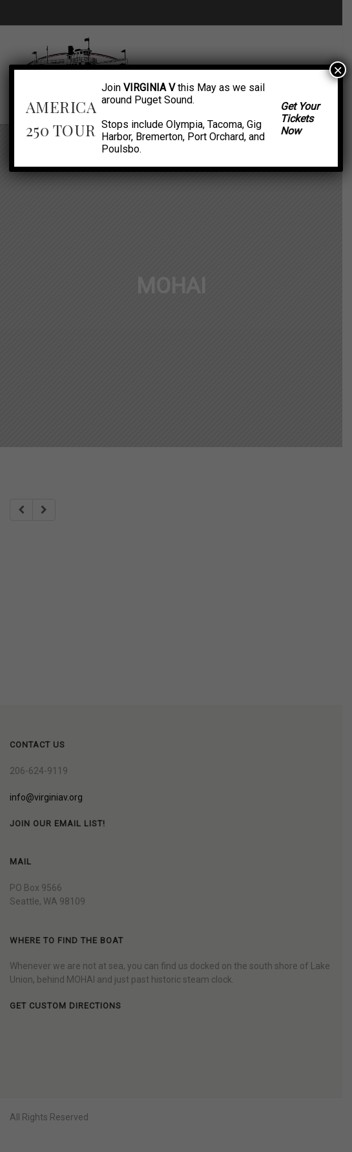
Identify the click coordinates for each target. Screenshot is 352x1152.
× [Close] (337, 69)
